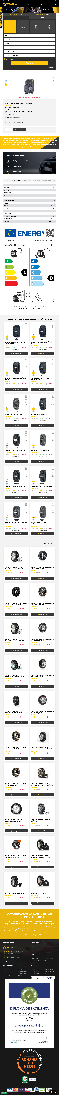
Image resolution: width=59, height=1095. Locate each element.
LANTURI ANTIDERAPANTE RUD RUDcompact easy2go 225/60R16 (41, 748)
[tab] (16, 17)
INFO (22, 572)
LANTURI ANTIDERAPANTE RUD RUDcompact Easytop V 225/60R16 (42, 784)
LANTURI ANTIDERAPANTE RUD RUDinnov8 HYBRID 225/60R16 (14, 712)
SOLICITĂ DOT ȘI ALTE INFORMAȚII (29, 97)
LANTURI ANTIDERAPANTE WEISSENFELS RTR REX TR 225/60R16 (42, 639)
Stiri (33, 951)
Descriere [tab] (7, 180)
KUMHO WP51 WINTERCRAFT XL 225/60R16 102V (40, 523)
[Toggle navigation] (55, 1)
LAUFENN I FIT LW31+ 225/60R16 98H (15, 450)
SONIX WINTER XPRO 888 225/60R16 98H (41, 342)
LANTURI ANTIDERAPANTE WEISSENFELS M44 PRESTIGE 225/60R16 (16, 748)
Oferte (33, 969)
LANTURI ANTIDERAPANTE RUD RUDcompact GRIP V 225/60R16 (14, 639)
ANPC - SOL (7, 975)
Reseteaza (50, 67)
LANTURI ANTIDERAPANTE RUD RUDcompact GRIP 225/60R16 (14, 567)
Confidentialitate (22, 973)
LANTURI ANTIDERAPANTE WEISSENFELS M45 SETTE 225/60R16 (16, 784)
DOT (24, 347)
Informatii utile (35, 947)
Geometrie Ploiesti (36, 960)
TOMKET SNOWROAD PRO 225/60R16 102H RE (40, 10)
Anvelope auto (35, 971)
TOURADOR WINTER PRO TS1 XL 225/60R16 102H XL (40, 378)
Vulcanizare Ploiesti (37, 958)
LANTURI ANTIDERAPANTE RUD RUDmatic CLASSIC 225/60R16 (14, 820)
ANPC (5, 971)
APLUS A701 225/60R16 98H (39, 414)
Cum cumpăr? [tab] (27, 180)
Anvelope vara (35, 973)
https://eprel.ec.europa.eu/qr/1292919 (29, 308)
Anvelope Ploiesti (49, 971)
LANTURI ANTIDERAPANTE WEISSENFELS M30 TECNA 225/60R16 (42, 567)
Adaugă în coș (19, 129)
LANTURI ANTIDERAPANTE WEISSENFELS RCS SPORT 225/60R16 (42, 676)
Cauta (29, 63)
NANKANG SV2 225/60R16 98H (13, 414)
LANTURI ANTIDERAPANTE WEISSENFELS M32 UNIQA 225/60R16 (42, 603)
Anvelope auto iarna (20, 10)
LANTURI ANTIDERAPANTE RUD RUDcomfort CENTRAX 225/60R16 (15, 892)
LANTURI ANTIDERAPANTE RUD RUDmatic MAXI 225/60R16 (40, 892)
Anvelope (11, 10)
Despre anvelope (49, 947)
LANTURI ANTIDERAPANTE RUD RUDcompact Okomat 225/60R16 (15, 676)
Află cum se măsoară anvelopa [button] (14, 122)
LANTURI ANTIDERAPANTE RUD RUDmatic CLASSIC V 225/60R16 (40, 856)
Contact (6, 969)
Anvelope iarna (49, 969)
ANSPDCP (20, 975)
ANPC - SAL (7, 973)
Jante (46, 973)
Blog (33, 949)
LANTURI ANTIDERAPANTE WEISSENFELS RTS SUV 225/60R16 (42, 712)
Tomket (7, 110)
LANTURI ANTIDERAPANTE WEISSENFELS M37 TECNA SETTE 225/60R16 (16, 603)
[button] (29, 4)
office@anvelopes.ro (15, 957)
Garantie (20, 969)
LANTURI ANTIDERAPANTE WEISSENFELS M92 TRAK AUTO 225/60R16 (16, 856)
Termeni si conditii (22, 971)
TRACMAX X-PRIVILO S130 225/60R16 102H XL (15, 378)
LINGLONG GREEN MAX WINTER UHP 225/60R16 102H (15, 342)
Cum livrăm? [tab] (37, 180)
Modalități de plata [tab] (49, 180)
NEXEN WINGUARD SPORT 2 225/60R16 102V (16, 523)
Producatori (48, 949)
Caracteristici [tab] (16, 180)
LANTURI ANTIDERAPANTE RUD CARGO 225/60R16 (42, 820)
